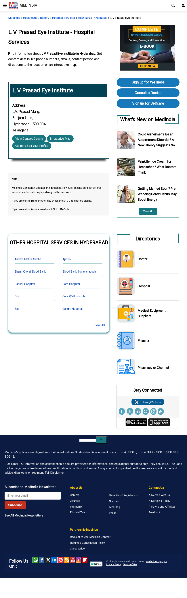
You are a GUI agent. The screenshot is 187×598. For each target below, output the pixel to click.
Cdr (17, 296)
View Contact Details (29, 138)
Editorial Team (78, 512)
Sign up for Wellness (148, 82)
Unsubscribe (77, 548)
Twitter (47, 560)
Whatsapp (35, 560)
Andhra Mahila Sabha (28, 259)
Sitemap (114, 501)
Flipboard (84, 560)
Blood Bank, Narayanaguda (79, 271)
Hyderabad (100, 18)
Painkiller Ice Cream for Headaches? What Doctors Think (157, 167)
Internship (76, 506)
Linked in (54, 560)
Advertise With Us (159, 495)
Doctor (142, 259)
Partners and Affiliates (162, 506)
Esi (17, 308)
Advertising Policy (159, 500)
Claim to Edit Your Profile (31, 145)
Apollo (66, 259)
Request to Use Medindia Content (90, 537)
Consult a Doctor (148, 93)
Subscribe (15, 505)
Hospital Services (63, 18)
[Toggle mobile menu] (3, 5)
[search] (87, 440)
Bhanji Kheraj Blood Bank (30, 271)
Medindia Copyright (156, 561)
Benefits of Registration (123, 495)
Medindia (14, 18)
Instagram (78, 560)
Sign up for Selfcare (148, 103)
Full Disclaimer (54, 472)
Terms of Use (130, 564)
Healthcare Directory (36, 18)
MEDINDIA (23, 5)
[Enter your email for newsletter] (33, 496)
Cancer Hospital (25, 284)
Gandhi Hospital (72, 308)
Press (112, 512)
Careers (74, 495)
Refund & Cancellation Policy (87, 542)
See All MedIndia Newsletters (24, 515)
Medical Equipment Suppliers (151, 313)
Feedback (154, 512)
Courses (75, 500)
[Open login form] (183, 5)
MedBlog (114, 507)
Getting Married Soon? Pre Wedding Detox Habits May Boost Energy (157, 194)
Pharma (143, 340)
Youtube (72, 560)
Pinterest (60, 560)
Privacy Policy (113, 564)
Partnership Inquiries (84, 529)
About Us (76, 488)
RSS (66, 560)
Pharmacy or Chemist (153, 368)
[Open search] (173, 5)
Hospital (144, 286)
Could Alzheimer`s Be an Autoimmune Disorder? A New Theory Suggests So (156, 139)
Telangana (84, 18)
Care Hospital (71, 284)
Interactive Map (60, 138)
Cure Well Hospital (74, 296)
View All (99, 325)
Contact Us (156, 488)
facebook (41, 560)
